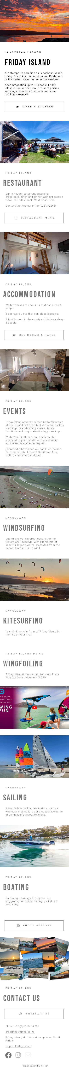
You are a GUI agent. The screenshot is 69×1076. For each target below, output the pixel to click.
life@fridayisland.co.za (20, 1031)
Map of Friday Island (19, 1046)
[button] (34, 107)
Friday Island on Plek (35, 1065)
